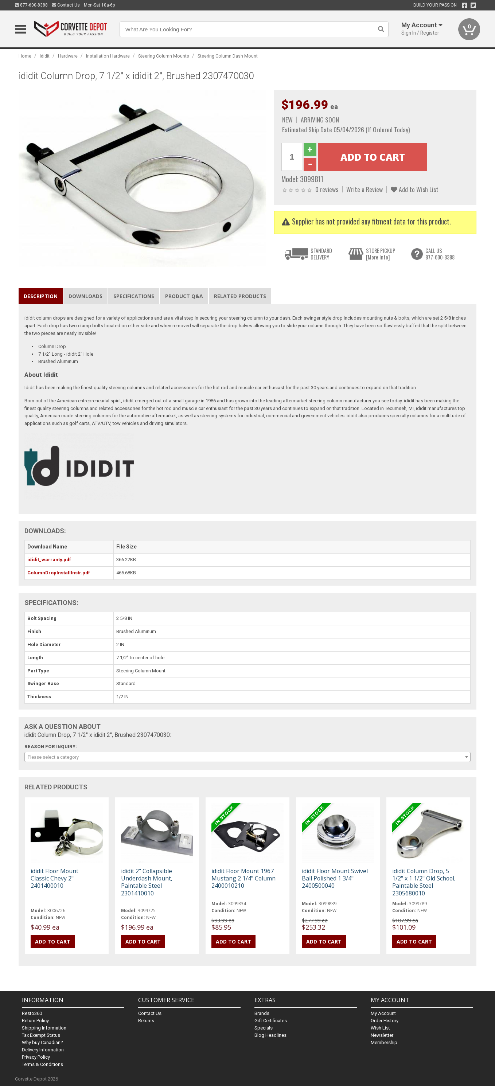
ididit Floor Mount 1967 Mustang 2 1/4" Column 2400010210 (243, 878)
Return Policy (35, 1020)
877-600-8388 (31, 5)
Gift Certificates (270, 1020)
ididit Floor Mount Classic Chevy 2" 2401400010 (54, 878)
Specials (263, 1028)
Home (25, 56)
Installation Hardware (108, 56)
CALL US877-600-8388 (440, 254)
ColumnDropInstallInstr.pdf (58, 572)
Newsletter (382, 1035)
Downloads (85, 296)
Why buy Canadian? (42, 1042)
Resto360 (32, 1013)
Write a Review (364, 189)
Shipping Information (44, 1028)
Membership (384, 1042)
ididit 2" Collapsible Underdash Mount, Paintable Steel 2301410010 (146, 882)
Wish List (380, 1028)
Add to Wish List (415, 189)
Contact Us (66, 5)
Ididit (45, 56)
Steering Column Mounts (163, 56)
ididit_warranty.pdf (49, 559)
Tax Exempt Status (41, 1035)
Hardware (68, 56)
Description (41, 296)
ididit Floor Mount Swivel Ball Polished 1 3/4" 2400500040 (335, 878)
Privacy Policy (36, 1057)
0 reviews (326, 189)
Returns (146, 1020)
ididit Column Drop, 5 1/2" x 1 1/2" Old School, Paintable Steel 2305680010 (424, 882)
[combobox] (247, 757)
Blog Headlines (270, 1035)
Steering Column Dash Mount (228, 56)
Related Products (240, 296)
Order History (384, 1020)
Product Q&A (184, 296)
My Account (383, 1013)
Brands (261, 1013)
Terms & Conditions (42, 1064)
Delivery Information (43, 1049)
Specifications (133, 296)
